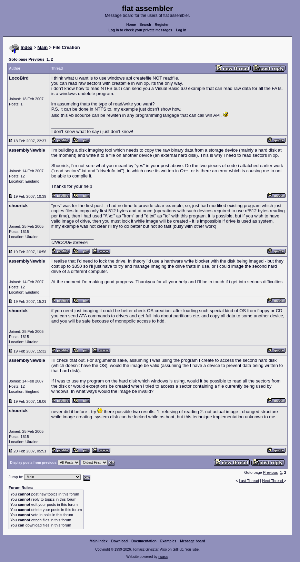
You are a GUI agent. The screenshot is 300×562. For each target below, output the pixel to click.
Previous (36, 59)
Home (131, 25)
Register (162, 25)
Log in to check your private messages (140, 30)
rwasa (163, 557)
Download (119, 541)
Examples (168, 541)
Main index (99, 541)
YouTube (192, 549)
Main (43, 47)
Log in (181, 30)
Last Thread (249, 481)
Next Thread (273, 481)
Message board (192, 541)
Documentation (144, 541)
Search (145, 25)
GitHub (177, 549)
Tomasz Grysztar (145, 549)
